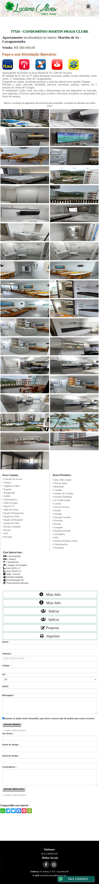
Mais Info (50, 594)
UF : (4, 674)
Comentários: (9, 767)
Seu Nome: (8, 733)
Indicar (50, 611)
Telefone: (7, 654)
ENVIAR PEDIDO (12, 724)
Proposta (50, 628)
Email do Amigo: (11, 756)
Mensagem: (8, 695)
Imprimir (50, 636)
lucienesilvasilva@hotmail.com (53, 875)
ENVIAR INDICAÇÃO (14, 789)
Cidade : (7, 665)
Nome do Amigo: (11, 744)
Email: (5, 686)
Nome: (6, 642)
